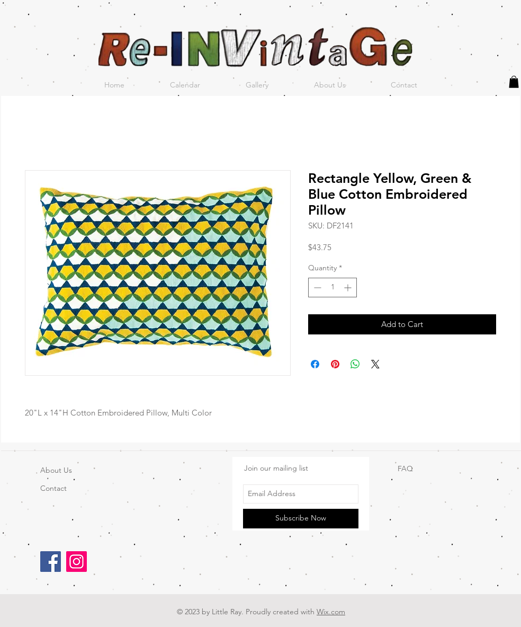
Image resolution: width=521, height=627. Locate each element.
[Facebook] (50, 561)
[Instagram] (76, 561)
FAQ (405, 468)
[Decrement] (316, 287)
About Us (56, 470)
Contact (53, 488)
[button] (514, 82)
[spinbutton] (332, 287)
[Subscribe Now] (300, 518)
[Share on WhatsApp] (355, 364)
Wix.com (331, 611)
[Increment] (348, 287)
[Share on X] (375, 364)
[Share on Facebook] (315, 364)
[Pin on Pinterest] (335, 364)
